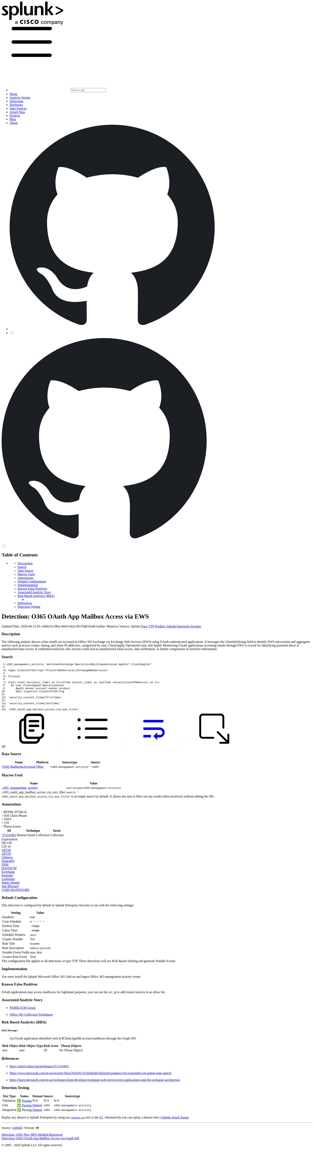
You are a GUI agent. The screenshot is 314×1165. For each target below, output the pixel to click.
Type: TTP (147, 626)
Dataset (37, 1114)
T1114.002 (9, 844)
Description (25, 563)
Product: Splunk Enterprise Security (178, 626)
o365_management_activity (20, 797)
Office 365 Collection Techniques (31, 1024)
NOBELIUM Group (22, 1017)
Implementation (28, 585)
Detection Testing (29, 606)
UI (101, 1127)
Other (39, 776)
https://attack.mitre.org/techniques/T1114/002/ (39, 1076)
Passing (27, 1110)
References (25, 603)
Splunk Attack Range (175, 1127)
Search (22, 567)
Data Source (25, 570)
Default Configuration (32, 581)
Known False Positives (32, 588)
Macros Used (26, 574)
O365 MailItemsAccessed (18, 776)
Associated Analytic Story (34, 592)
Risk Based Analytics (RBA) (36, 596)
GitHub (17, 1137)
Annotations (25, 577)
